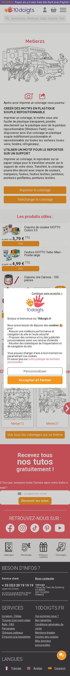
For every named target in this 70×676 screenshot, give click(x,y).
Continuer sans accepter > (47, 293)
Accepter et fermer (35, 380)
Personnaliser (35, 371)
